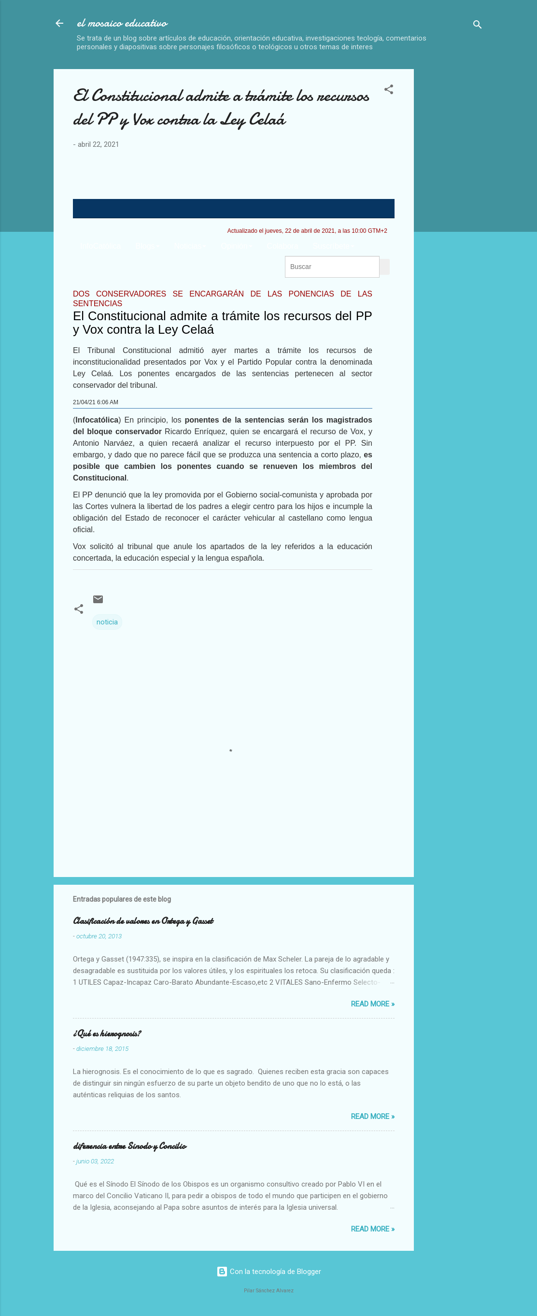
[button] (389, 91)
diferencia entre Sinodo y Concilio (129, 1146)
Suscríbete (333, 246)
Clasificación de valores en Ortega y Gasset (142, 921)
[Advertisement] (479, 214)
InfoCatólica (100, 246)
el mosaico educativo (122, 23)
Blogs (148, 246)
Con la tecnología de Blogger (268, 1271)
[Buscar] (477, 26)
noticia (107, 622)
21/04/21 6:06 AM (95, 402)
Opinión (236, 246)
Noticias (190, 246)
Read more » (373, 1004)
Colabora (282, 246)
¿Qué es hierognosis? (107, 1034)
